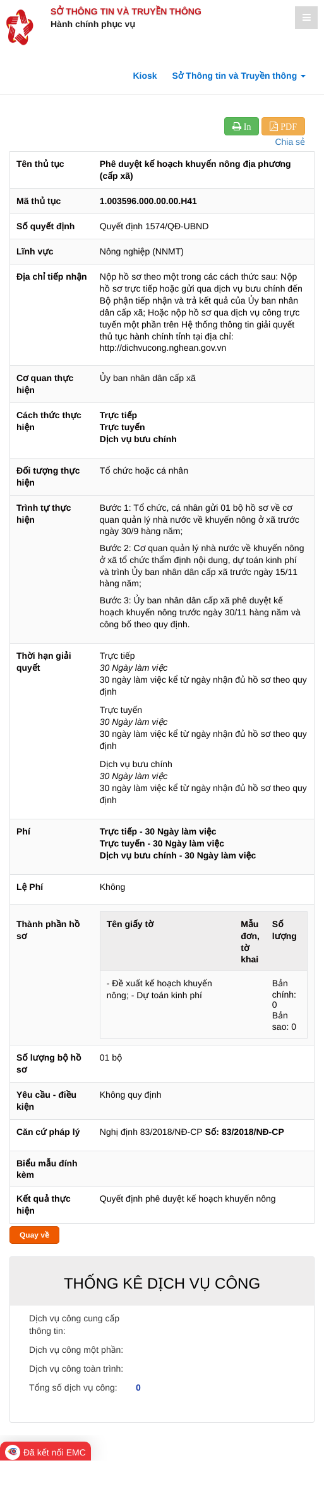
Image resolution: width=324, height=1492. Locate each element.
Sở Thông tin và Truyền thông (126, 11)
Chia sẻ (290, 142)
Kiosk (145, 76)
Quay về (34, 1235)
